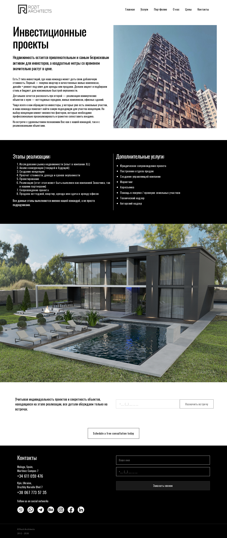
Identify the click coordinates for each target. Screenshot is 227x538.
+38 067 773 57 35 (32, 492)
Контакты (203, 9)
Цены (188, 9)
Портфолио (160, 9)
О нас (176, 9)
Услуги (144, 9)
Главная (130, 9)
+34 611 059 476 (30, 476)
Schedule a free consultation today (113, 433)
